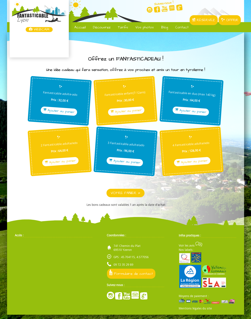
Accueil (77, 27)
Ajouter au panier (46, 111)
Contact (180, 27)
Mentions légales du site (195, 313)
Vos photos (142, 27)
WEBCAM (39, 29)
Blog (162, 27)
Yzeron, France (39, 45)
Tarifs (120, 27)
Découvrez (99, 27)
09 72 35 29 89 (123, 269)
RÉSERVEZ (203, 20)
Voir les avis (190, 250)
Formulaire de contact (131, 277)
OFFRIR (229, 20)
